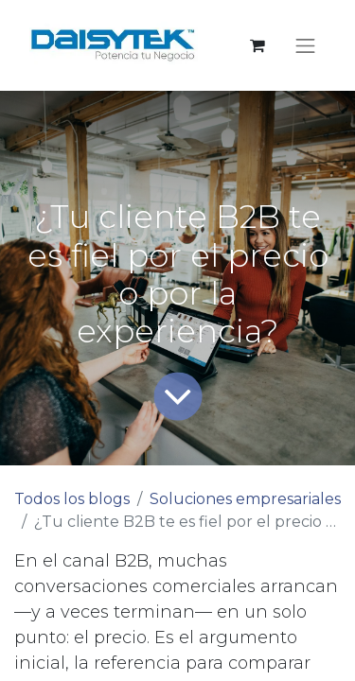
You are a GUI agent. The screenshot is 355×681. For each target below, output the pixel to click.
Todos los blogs (72, 499)
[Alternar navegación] (306, 45)
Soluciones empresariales (245, 499)
